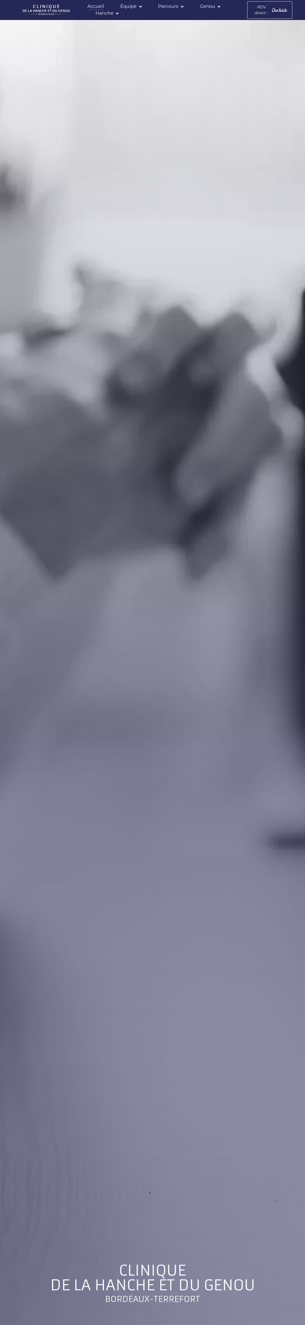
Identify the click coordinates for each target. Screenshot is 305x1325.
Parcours (171, 6)
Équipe (131, 6)
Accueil (96, 6)
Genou (210, 6)
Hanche (107, 12)
